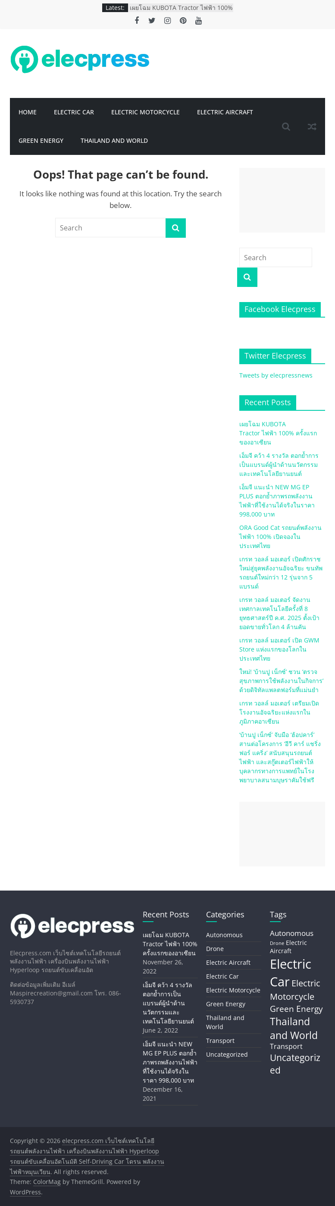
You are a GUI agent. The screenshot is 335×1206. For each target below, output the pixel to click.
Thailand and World (114, 140)
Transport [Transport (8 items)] (286, 1046)
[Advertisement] (282, 200)
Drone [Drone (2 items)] (277, 943)
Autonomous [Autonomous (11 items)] (291, 933)
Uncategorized (227, 1054)
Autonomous (224, 935)
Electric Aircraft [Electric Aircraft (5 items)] (288, 946)
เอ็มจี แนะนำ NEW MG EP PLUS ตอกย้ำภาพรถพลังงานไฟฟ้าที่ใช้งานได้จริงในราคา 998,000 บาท (170, 1062)
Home (28, 112)
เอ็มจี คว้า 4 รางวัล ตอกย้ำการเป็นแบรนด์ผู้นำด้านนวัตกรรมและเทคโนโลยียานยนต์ (279, 464)
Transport (220, 1040)
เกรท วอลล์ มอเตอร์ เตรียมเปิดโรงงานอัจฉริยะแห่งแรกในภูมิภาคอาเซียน (279, 712)
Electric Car (74, 112)
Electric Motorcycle (145, 112)
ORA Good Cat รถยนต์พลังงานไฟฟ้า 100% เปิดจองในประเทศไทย (280, 536)
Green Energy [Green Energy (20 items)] (296, 1008)
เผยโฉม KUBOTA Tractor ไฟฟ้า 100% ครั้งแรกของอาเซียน (181, 11)
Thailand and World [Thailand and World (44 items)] (294, 1028)
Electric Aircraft (225, 112)
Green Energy (41, 140)
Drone (215, 949)
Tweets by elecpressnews (276, 375)
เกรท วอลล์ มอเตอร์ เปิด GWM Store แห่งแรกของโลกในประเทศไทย (279, 649)
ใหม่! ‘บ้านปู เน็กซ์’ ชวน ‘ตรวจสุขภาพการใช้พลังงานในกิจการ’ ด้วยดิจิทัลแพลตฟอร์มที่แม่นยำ (281, 681)
